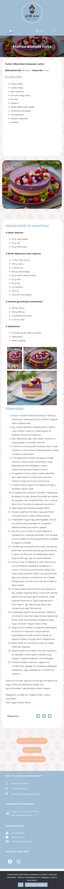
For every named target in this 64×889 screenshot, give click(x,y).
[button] (10, 30)
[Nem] (60, 880)
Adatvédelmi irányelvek (36, 885)
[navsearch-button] (53, 31)
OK (20, 885)
